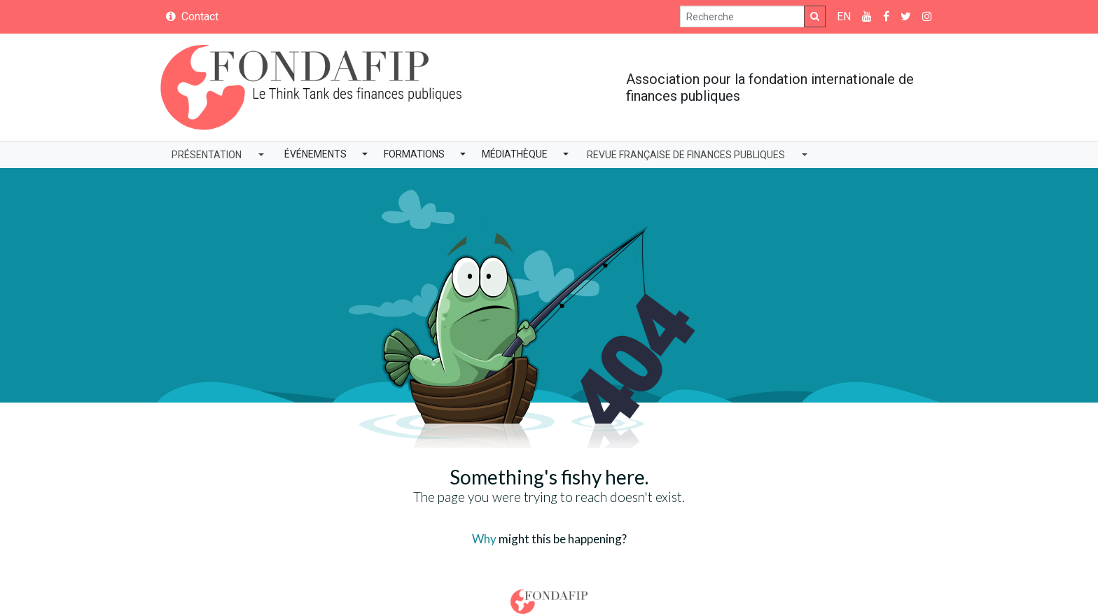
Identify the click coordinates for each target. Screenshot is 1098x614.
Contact (192, 16)
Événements (315, 154)
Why (484, 538)
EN (844, 16)
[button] (365, 155)
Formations (414, 154)
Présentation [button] (207, 154)
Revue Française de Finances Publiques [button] (686, 154)
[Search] (742, 16)
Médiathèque (515, 154)
